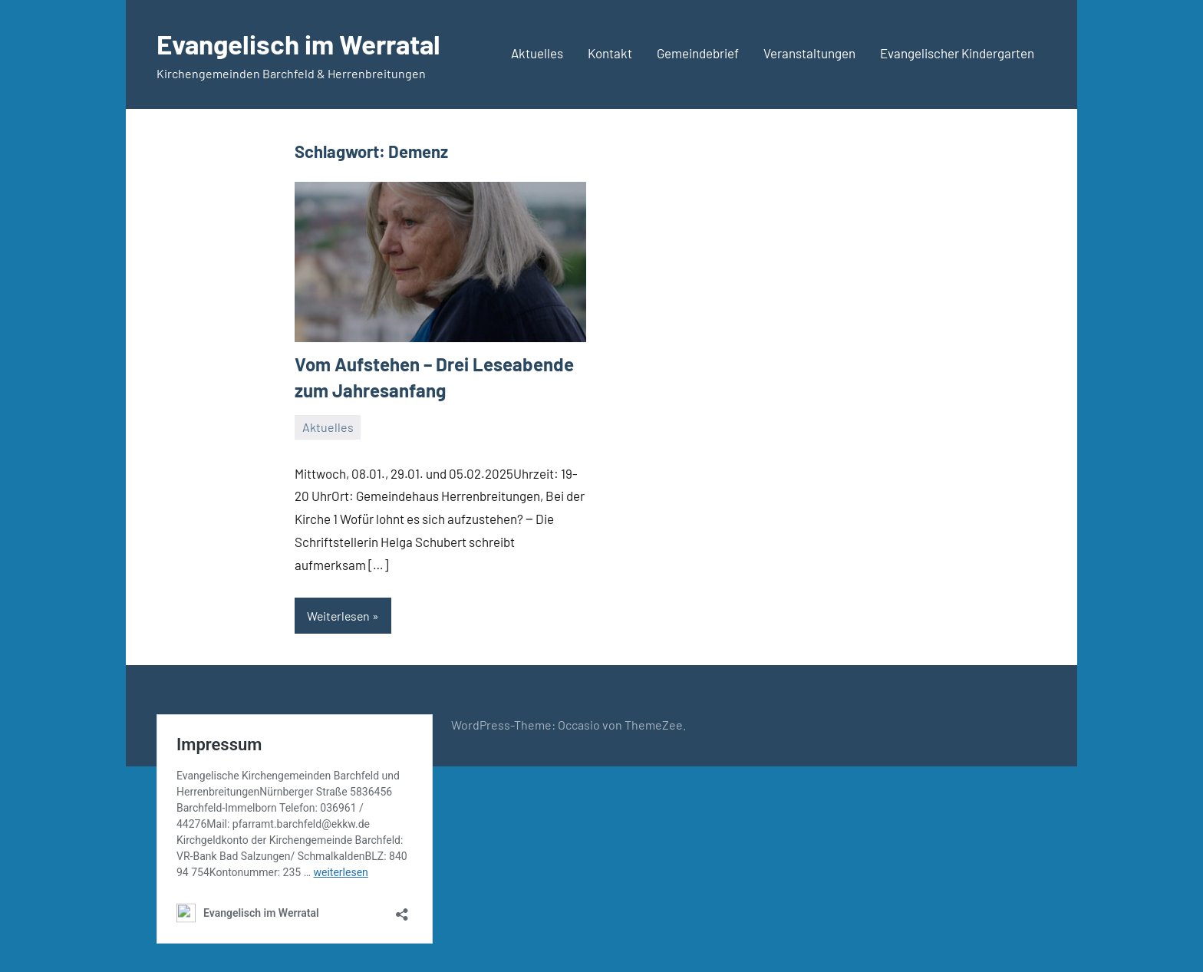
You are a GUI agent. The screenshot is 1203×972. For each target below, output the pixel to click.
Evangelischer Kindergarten (957, 53)
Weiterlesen (340, 615)
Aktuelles (537, 53)
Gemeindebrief (698, 53)
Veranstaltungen (809, 53)
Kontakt (610, 53)
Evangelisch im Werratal (304, 43)
